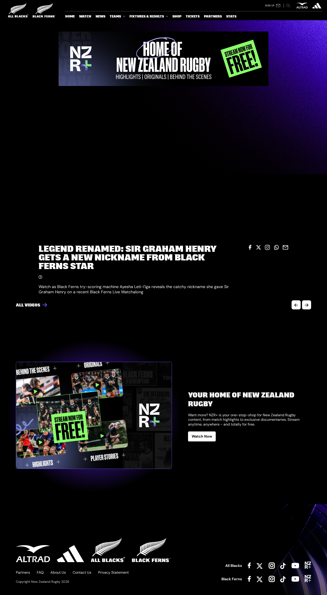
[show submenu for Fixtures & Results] (167, 17)
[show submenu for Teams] (124, 17)
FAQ (40, 572)
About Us (58, 572)
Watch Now (202, 436)
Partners (23, 572)
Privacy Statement (113, 572)
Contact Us (82, 572)
